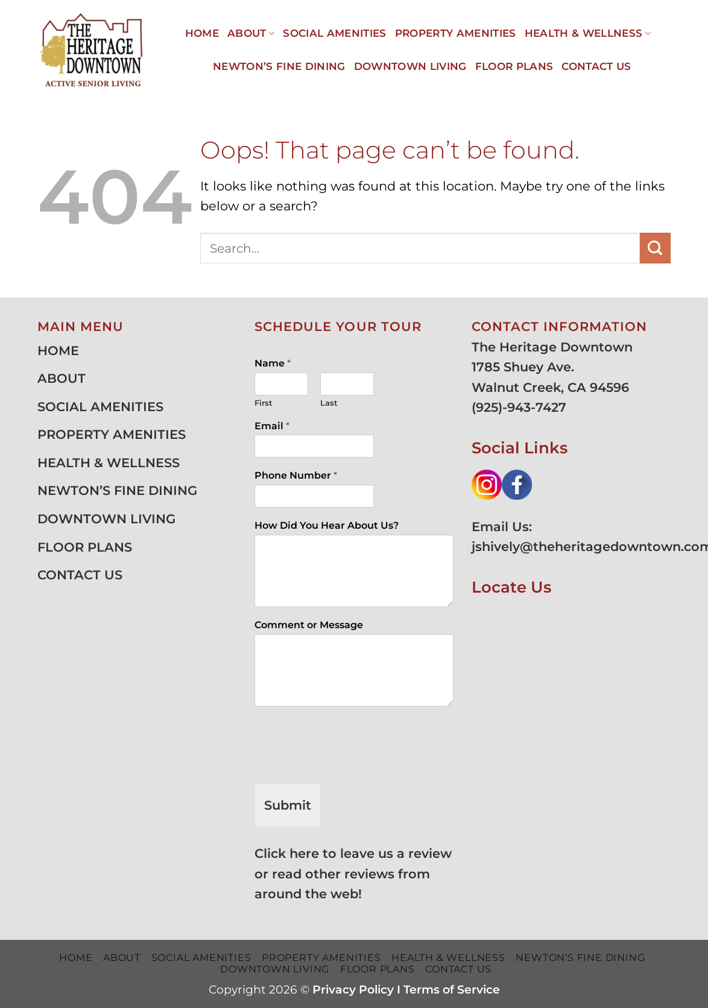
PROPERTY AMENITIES (455, 33)
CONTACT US (596, 66)
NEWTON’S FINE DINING (279, 66)
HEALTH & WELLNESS (588, 33)
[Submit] (655, 248)
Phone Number (295, 475)
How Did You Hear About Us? (326, 525)
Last (329, 403)
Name (272, 363)
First (263, 403)
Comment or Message (308, 625)
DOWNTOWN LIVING (410, 66)
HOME (202, 33)
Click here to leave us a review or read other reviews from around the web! (353, 873)
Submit (287, 805)
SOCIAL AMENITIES (334, 33)
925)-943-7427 (521, 407)
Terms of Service (451, 990)
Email (271, 426)
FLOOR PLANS (514, 66)
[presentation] (346, 764)
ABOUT (250, 33)
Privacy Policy (353, 990)
